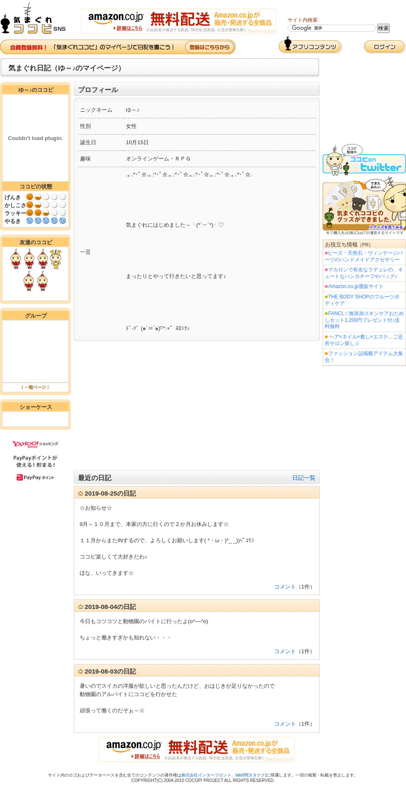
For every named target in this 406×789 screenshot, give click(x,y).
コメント (285, 587)
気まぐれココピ (36, 18)
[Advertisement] (197, 405)
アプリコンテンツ (310, 44)
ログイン (384, 47)
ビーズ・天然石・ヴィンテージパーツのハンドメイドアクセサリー (364, 256)
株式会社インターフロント (206, 775)
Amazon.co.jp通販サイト (355, 286)
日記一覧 (304, 477)
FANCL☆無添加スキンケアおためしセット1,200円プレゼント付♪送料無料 (364, 320)
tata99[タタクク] (251, 775)
